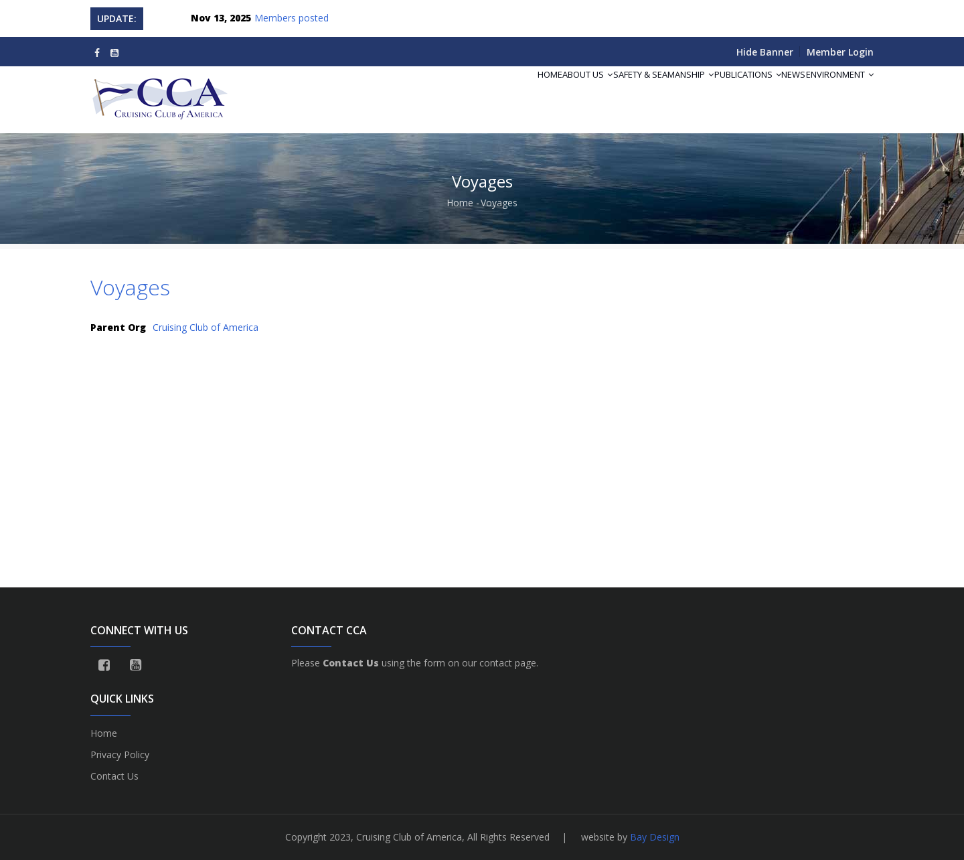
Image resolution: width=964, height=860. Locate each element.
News (774, 91)
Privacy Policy (119, 754)
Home (478, 91)
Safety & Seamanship (618, 91)
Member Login (840, 52)
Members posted (291, 17)
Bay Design (654, 837)
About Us (529, 91)
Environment (833, 91)
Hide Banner (764, 52)
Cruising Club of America (205, 327)
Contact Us (114, 776)
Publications (714, 91)
